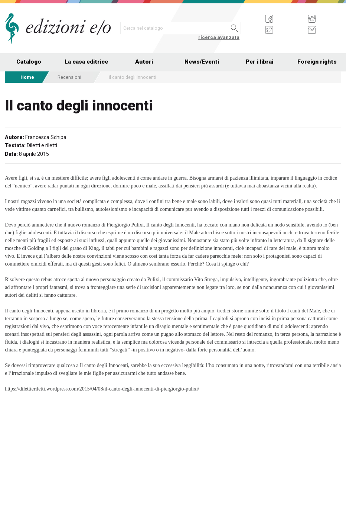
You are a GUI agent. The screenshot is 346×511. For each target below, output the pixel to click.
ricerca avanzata (218, 37)
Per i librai (259, 61)
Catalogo (28, 61)
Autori (144, 61)
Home (27, 77)
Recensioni (69, 77)
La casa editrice (86, 61)
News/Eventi (202, 61)
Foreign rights (317, 61)
